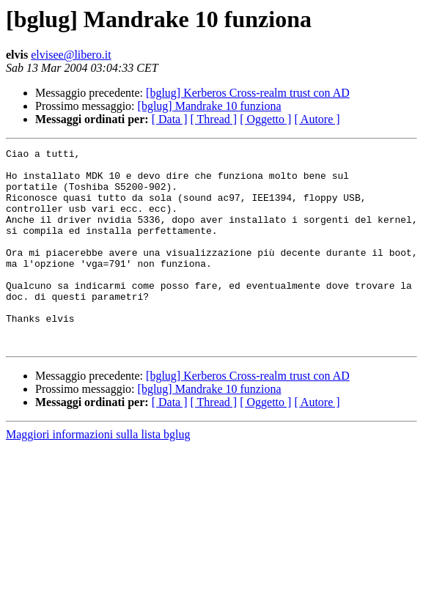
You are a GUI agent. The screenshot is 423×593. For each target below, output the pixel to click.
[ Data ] (170, 119)
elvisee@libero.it (71, 54)
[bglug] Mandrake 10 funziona (210, 106)
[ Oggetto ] (265, 119)
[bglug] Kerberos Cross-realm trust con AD (248, 92)
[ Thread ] (214, 119)
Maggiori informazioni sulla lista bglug (98, 474)
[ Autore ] (316, 119)
